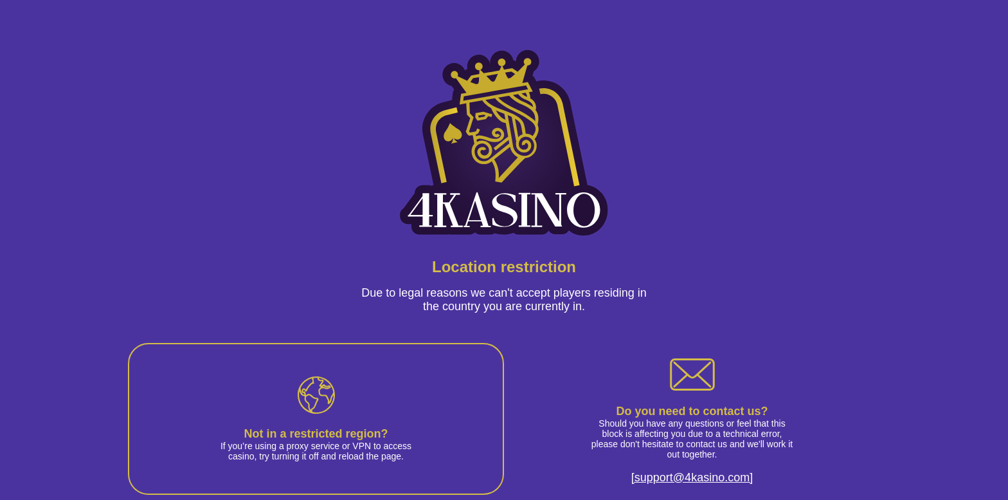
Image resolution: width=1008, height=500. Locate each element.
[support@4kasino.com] (692, 477)
